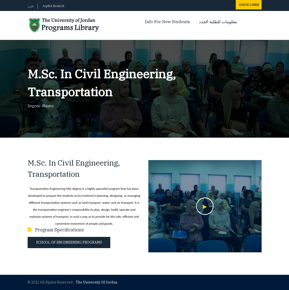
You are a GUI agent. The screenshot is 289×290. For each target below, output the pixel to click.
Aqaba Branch (53, 6)
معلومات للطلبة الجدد (218, 21)
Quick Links (248, 4)
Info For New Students (167, 21)
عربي (31, 6)
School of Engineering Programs (69, 242)
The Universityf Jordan (96, 282)
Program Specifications (59, 230)
